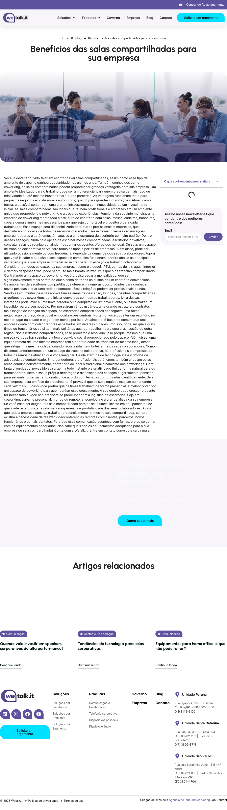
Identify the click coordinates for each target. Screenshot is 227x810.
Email (168, 230)
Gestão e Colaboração (99, 634)
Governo (139, 694)
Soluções (61, 694)
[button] (217, 181)
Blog (159, 694)
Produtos (97, 694)
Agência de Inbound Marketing (189, 800)
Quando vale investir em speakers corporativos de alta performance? (32, 646)
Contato (162, 703)
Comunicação (15, 634)
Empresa (139, 703)
